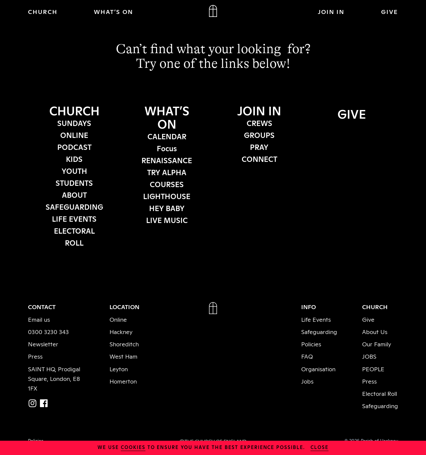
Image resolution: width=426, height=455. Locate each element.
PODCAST (74, 147)
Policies (311, 344)
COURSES (167, 184)
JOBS (369, 356)
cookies (133, 447)
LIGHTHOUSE (166, 196)
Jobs (307, 381)
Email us (39, 319)
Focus (167, 148)
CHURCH (43, 11)
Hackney (120, 331)
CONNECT (259, 159)
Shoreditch (124, 344)
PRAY (259, 147)
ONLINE (74, 135)
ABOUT (74, 194)
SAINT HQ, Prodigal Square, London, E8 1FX (54, 378)
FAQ (307, 356)
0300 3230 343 (48, 331)
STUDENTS (74, 182)
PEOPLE (373, 369)
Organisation (318, 369)
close (319, 447)
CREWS (259, 123)
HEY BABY (167, 208)
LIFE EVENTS (74, 218)
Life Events (316, 319)
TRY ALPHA (166, 172)
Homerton (123, 381)
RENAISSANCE (166, 160)
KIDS (74, 159)
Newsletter (43, 344)
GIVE (389, 11)
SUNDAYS (74, 123)
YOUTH (74, 170)
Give (368, 319)
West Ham (123, 356)
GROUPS (259, 135)
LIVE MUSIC (167, 220)
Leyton (118, 369)
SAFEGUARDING (74, 206)
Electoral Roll (379, 393)
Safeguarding (319, 331)
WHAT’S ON (113, 11)
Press (35, 356)
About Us (374, 331)
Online (118, 319)
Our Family (376, 344)
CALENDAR (166, 136)
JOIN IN (331, 11)
